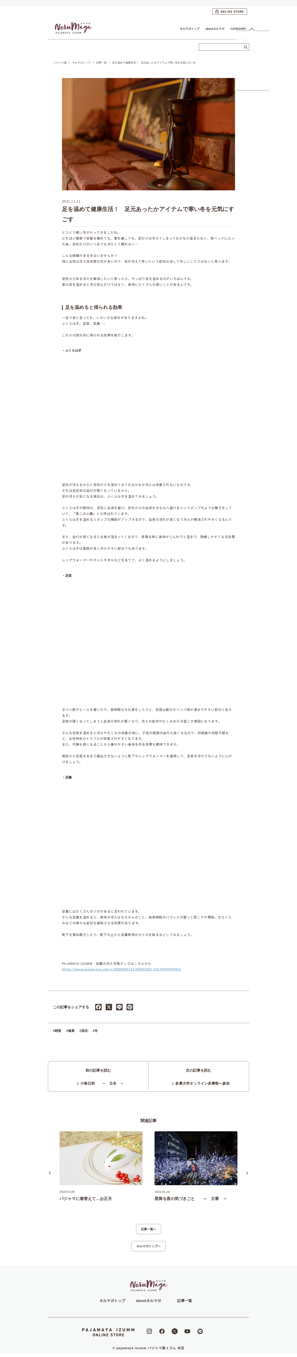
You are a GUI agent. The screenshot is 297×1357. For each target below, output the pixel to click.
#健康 (70, 1025)
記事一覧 (184, 1304)
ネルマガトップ (189, 28)
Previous (49, 1176)
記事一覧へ (148, 1232)
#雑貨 (57, 1025)
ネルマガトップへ (148, 1249)
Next (247, 1176)
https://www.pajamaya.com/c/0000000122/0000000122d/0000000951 (121, 963)
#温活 (83, 1025)
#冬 (95, 1025)
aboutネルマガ (214, 28)
